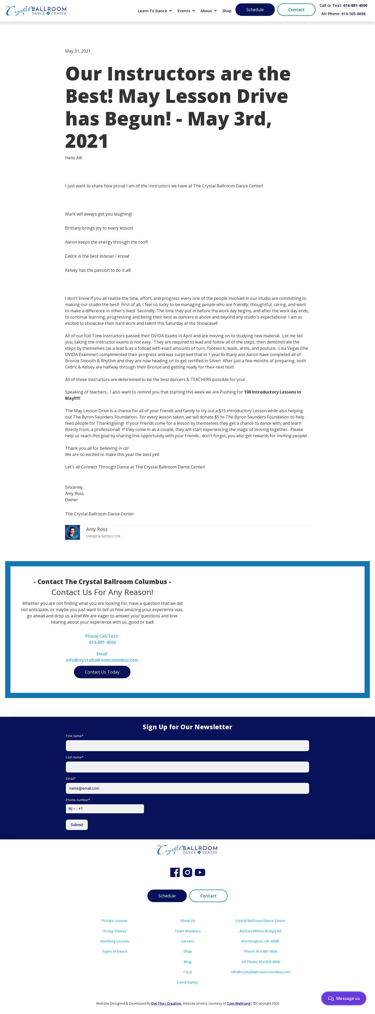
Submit (77, 824)
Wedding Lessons (114, 941)
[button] (155, 11)
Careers (187, 941)
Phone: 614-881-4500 (260, 951)
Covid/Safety (187, 982)
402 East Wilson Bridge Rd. (260, 931)
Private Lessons (114, 920)
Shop (227, 10)
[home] (36, 11)
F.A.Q (187, 971)
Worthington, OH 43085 (260, 941)
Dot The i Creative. (166, 1003)
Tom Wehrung (239, 1003)
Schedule (255, 9)
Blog (187, 961)
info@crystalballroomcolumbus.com (260, 971)
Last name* (75, 757)
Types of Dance (114, 951)
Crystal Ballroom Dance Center (260, 920)
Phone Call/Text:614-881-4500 (102, 639)
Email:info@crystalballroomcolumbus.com (102, 657)
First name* (75, 736)
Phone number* (78, 800)
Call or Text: (343, 5)
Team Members (187, 931)
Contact (296, 9)
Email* (71, 779)
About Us (187, 920)
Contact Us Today (102, 672)
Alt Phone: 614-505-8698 (343, 13)
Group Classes (114, 931)
